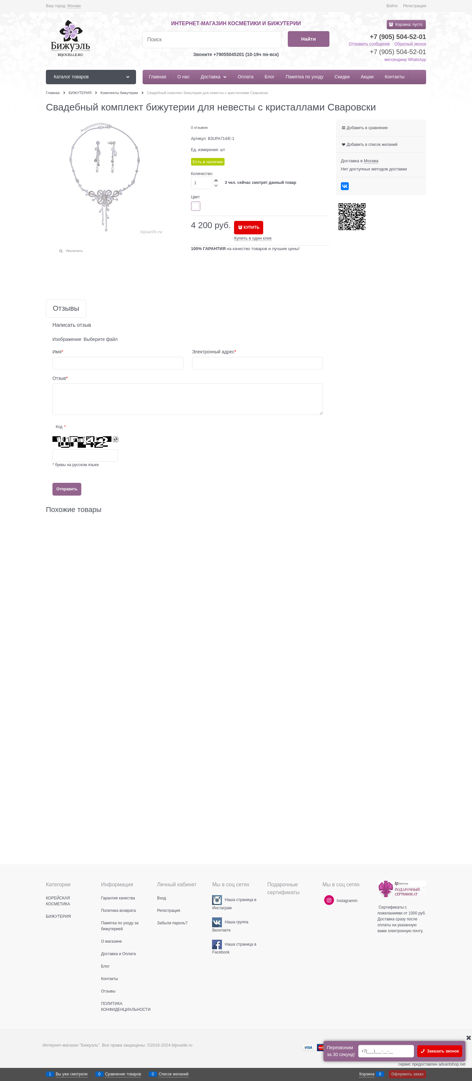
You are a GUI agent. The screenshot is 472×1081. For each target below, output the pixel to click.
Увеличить (74, 251)
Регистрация (414, 6)
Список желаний (173, 1074)
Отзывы (66, 308)
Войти (392, 6)
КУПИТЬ (251, 227)
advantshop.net (452, 1064)
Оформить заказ (407, 1074)
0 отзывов (199, 127)
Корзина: (408, 24)
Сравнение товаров (123, 1074)
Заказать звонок (442, 1051)
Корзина (366, 1074)
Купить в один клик (252, 238)
